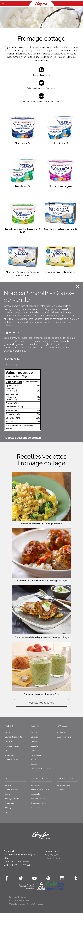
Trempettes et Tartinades (41, 797)
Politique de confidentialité (19, 929)
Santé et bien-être (64, 766)
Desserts (34, 775)
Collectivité (35, 823)
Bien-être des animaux (40, 818)
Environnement (37, 814)
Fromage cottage (12, 775)
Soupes (34, 793)
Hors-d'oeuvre (37, 784)
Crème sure (9, 784)
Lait (6, 779)
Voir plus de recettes (41, 731)
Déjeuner (34, 770)
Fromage (8, 770)
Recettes (35, 755)
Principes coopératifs (39, 827)
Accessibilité (36, 836)
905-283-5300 (52, 883)
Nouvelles (62, 755)
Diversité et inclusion (39, 832)
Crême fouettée (11, 818)
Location (60, 818)
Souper (34, 788)
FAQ (6, 807)
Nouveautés (61, 761)
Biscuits (34, 761)
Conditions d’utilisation (17, 926)
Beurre (7, 761)
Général (8, 814)
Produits (9, 755)
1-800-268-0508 (53, 887)
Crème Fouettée (11, 788)
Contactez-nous (65, 807)
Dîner (33, 779)
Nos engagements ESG (41, 807)
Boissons (34, 766)
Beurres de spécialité (13, 766)
